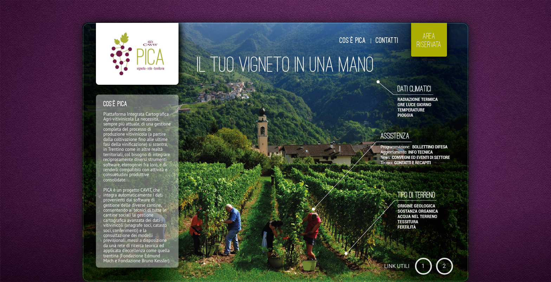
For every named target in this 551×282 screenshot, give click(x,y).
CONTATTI (387, 40)
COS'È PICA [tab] (352, 40)
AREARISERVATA (429, 40)
